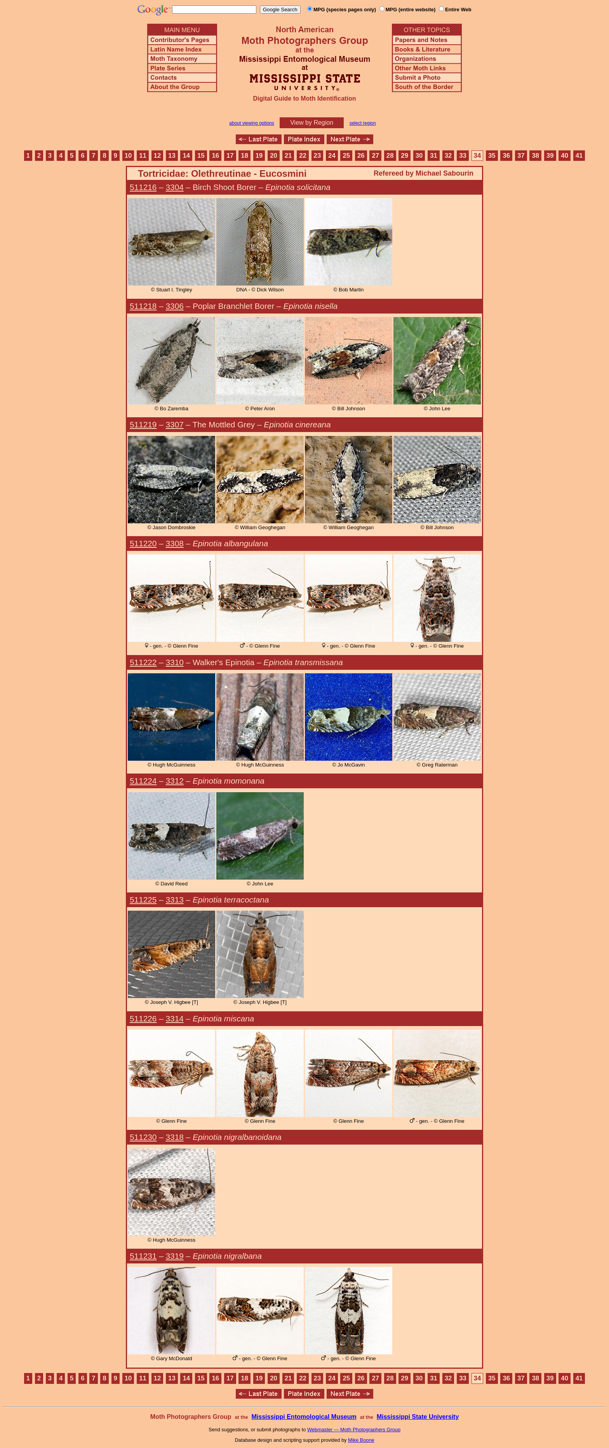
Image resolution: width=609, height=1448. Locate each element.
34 (477, 155)
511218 (143, 305)
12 (157, 155)
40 (564, 155)
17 (230, 155)
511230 (143, 1137)
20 (273, 155)
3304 (175, 187)
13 (172, 155)
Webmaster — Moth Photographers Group (353, 1429)
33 (462, 155)
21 (288, 155)
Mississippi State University (418, 1416)
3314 (175, 1018)
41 (579, 155)
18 (244, 155)
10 (128, 155)
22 (302, 155)
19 (259, 155)
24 (332, 155)
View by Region (311, 122)
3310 (175, 662)
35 (492, 155)
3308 (175, 543)
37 (521, 155)
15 (201, 155)
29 (404, 155)
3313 (175, 899)
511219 (143, 424)
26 (361, 155)
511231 (143, 1255)
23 (317, 155)
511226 (143, 1018)
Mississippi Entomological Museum (303, 1416)
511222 (143, 662)
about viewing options (251, 123)
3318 (175, 1137)
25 (346, 155)
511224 (143, 780)
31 (433, 155)
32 (448, 155)
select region (363, 123)
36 (506, 155)
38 (535, 155)
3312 (175, 780)
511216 (143, 187)
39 (550, 155)
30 (419, 155)
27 (375, 155)
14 (186, 155)
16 (215, 155)
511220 (143, 543)
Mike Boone (361, 1440)
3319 (175, 1255)
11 (142, 155)
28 (390, 155)
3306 (175, 305)
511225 (143, 899)
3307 (175, 424)
